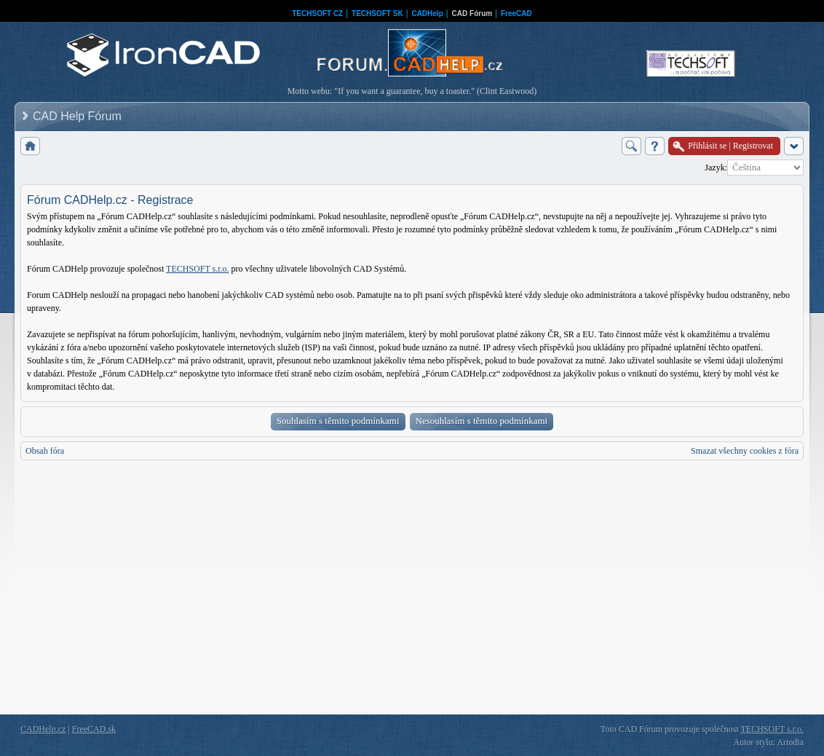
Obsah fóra (44, 451)
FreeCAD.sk (94, 729)
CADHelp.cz (43, 729)
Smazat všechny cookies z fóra (745, 451)
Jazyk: (716, 167)
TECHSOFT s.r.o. (197, 269)
